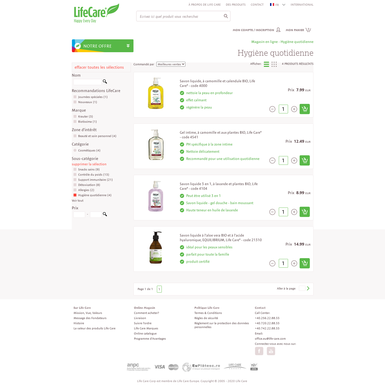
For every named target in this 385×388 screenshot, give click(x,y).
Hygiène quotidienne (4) (92, 195)
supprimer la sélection (89, 164)
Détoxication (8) (86, 185)
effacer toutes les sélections (99, 67)
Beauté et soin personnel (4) (95, 136)
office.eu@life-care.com (270, 338)
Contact (257, 4)
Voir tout (77, 200)
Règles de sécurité (206, 318)
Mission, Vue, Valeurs (88, 313)
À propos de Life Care (205, 4)
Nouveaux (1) (85, 102)
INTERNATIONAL (302, 4)
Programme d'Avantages (150, 338)
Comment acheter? (146, 313)
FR (274, 5)
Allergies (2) (83, 190)
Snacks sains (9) (86, 169)
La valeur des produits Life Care (94, 328)
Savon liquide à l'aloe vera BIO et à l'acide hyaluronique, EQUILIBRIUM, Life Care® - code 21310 (221, 237)
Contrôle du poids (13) (91, 174)
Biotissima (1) (85, 121)
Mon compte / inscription (253, 30)
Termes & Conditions (208, 313)
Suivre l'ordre (142, 323)
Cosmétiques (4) (87, 150)
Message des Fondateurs (90, 318)
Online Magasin (144, 308)
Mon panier (298, 30)
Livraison (140, 318)
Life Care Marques (146, 328)
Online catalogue (145, 333)
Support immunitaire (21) (93, 180)
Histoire (79, 323)
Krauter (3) (83, 116)
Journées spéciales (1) (90, 97)
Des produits (236, 4)
